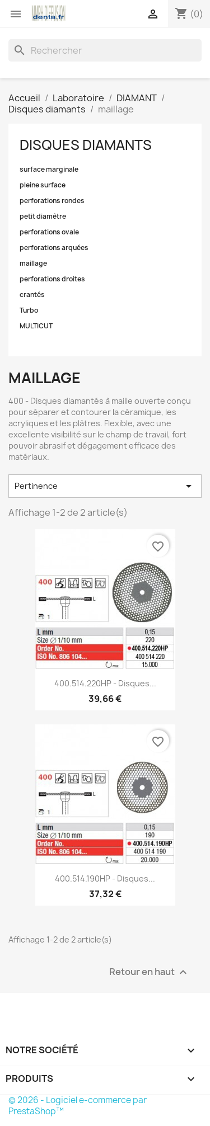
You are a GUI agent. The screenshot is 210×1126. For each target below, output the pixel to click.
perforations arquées (54, 247)
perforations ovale (49, 232)
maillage (33, 263)
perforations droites (52, 279)
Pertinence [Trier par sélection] (105, 486)
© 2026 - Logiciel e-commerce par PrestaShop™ (77, 1105)
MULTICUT (36, 326)
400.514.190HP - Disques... (105, 878)
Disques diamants (86, 144)
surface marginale (49, 169)
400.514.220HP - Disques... (105, 683)
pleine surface (43, 185)
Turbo (29, 310)
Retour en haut (149, 972)
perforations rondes (52, 200)
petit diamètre (43, 216)
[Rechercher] (105, 50)
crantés (32, 294)
